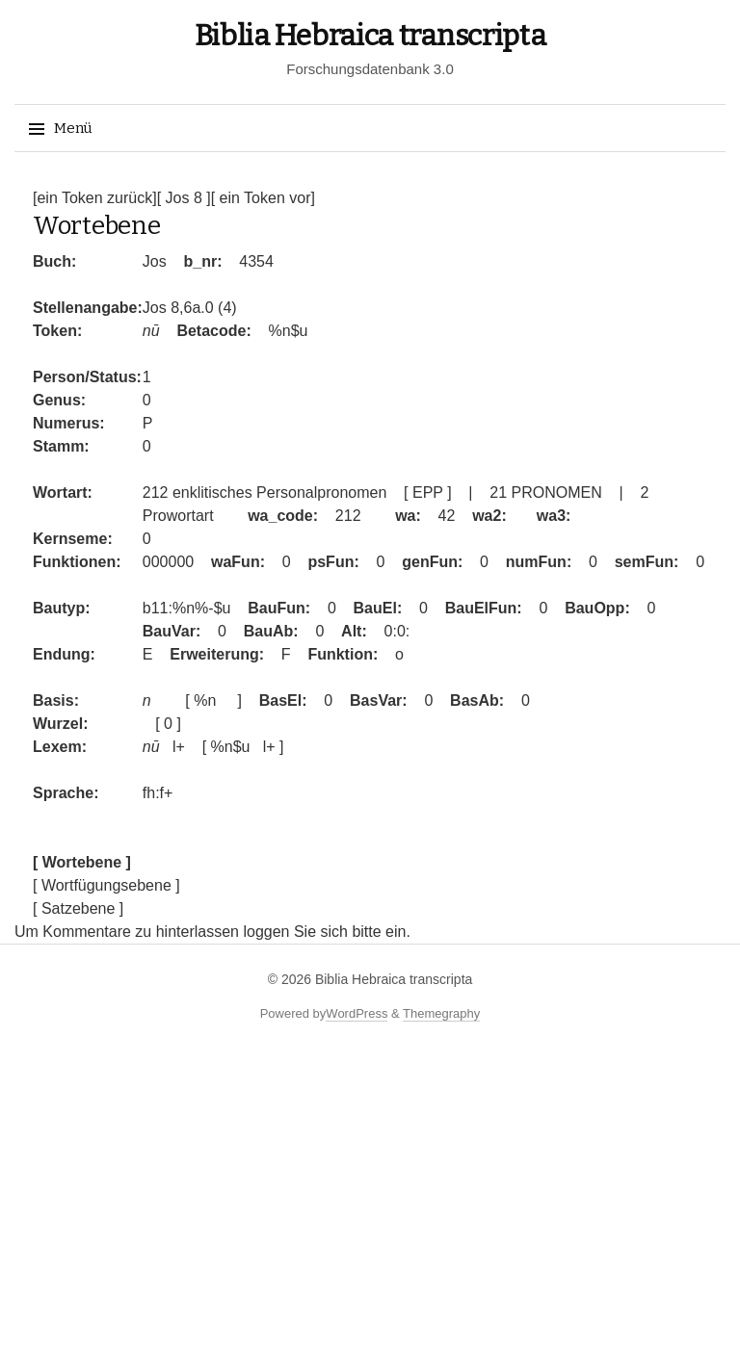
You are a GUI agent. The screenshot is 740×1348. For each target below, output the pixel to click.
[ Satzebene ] (78, 908)
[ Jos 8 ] (184, 198)
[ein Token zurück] (95, 198)
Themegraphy (441, 1013)
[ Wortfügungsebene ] (106, 885)
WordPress (356, 1013)
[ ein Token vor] (263, 198)
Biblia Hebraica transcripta (370, 35)
